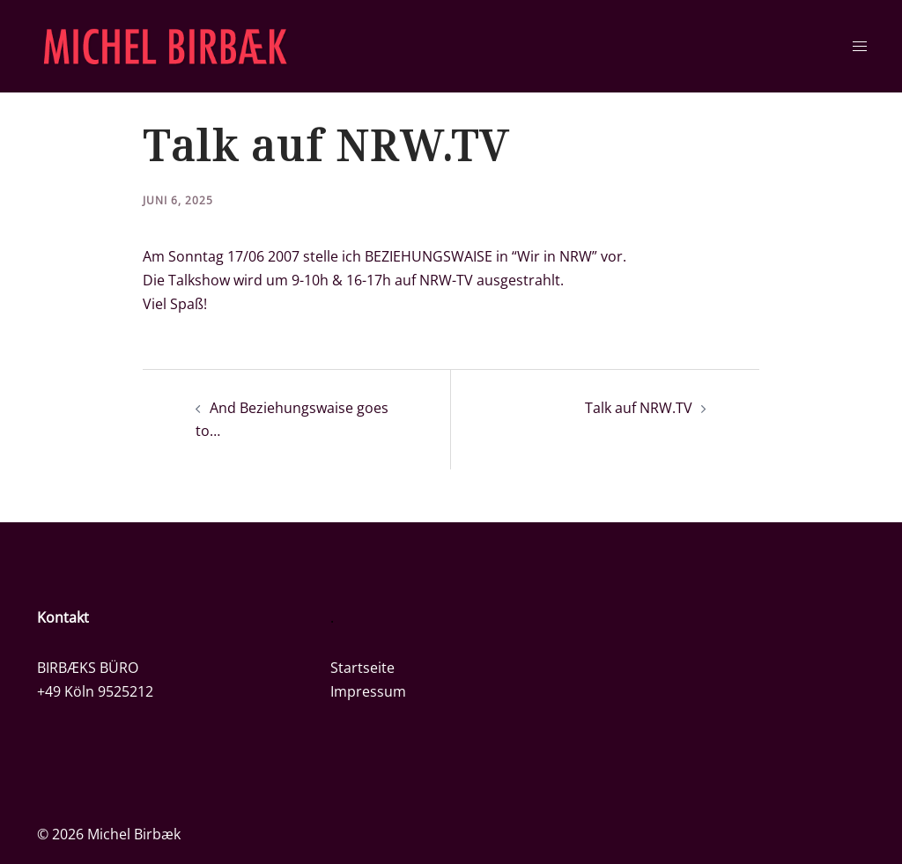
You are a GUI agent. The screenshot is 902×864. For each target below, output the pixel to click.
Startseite (362, 667)
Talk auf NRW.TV (638, 407)
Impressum (368, 691)
